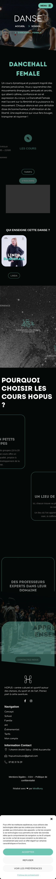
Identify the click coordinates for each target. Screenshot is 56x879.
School (8, 797)
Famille (8, 801)
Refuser (28, 860)
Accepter (28, 852)
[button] (51, 818)
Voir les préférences (28, 868)
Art (6, 806)
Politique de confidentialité (28, 875)
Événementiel (11, 810)
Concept (9, 793)
